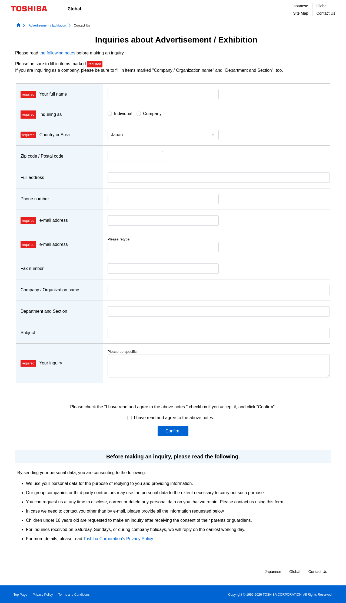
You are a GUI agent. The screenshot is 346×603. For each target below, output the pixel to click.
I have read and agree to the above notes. (174, 417)
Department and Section (44, 311)
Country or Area (45, 135)
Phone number (35, 199)
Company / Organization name (50, 290)
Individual (123, 113)
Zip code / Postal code (42, 156)
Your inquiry (41, 363)
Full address (32, 177)
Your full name (44, 94)
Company (152, 113)
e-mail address (44, 220)
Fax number (32, 268)
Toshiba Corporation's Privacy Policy (118, 538)
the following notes (57, 53)
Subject (28, 332)
